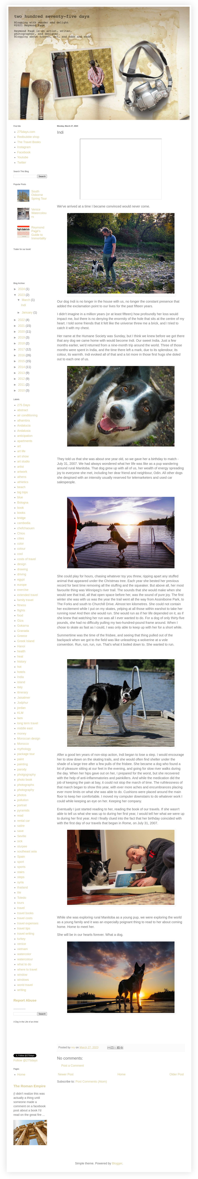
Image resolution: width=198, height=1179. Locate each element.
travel (21, 908)
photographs (25, 785)
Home (121, 1074)
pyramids (23, 810)
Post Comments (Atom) (91, 1081)
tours (20, 902)
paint (20, 759)
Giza (20, 620)
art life (21, 451)
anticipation (25, 435)
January (27, 312)
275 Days (23, 405)
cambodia (23, 523)
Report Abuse (24, 1000)
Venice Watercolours (38, 213)
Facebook (24, 152)
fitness (21, 605)
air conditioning (27, 415)
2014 (22, 367)
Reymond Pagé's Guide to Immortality (38, 233)
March (26, 300)
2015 (22, 361)
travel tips (23, 928)
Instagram (24, 147)
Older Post (176, 1074)
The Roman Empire (29, 1086)
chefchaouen (26, 528)
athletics (22, 482)
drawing (22, 569)
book (20, 507)
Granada (23, 631)
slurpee (22, 846)
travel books (25, 913)
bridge (21, 518)
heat (20, 656)
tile (19, 892)
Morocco (23, 743)
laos (20, 718)
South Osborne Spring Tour (39, 195)
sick (19, 841)
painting (22, 764)
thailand (22, 887)
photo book (24, 779)
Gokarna (23, 625)
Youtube (22, 157)
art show (23, 456)
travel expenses (27, 923)
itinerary (22, 692)
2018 (22, 343)
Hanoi (21, 646)
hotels (21, 672)
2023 (22, 295)
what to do (24, 964)
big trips (22, 492)
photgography (26, 774)
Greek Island (25, 641)
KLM (20, 713)
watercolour (25, 959)
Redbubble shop (28, 137)
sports (21, 867)
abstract (22, 410)
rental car (23, 820)
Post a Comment (72, 1065)
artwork (22, 471)
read (20, 815)
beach (21, 487)
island (21, 682)
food (20, 615)
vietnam (22, 949)
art (19, 446)
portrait (22, 805)
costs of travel (26, 559)
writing (21, 990)
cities (20, 538)
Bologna (22, 502)
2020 (22, 331)
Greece (22, 636)
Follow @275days (25, 1060)
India (20, 677)
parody (22, 769)
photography (25, 790)
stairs (20, 872)
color (20, 543)
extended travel (27, 595)
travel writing (25, 933)
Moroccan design (28, 738)
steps (20, 877)
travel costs (25, 918)
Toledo (21, 897)
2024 (22, 289)
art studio (23, 461)
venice (21, 944)
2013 (22, 373)
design (21, 564)
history (21, 661)
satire (21, 825)
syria (20, 882)
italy (20, 687)
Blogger (117, 1163)
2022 (22, 320)
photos (21, 795)
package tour (26, 754)
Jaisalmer (23, 697)
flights (21, 610)
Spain (21, 856)
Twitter (21, 162)
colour (21, 548)
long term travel (27, 723)
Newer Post (65, 1074)
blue (20, 497)
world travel (25, 985)
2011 (22, 384)
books (21, 512)
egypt (21, 579)
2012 (22, 378)
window (22, 974)
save (20, 831)
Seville (21, 836)
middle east (25, 728)
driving (21, 574)
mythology (24, 749)
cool (20, 554)
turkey (21, 938)
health (21, 651)
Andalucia (24, 425)
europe (22, 584)
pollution (23, 800)
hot (19, 666)
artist (20, 466)
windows (23, 979)
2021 (22, 325)
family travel (25, 600)
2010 (22, 390)
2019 (22, 337)
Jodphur (22, 702)
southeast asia (27, 851)
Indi (23, 305)
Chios (21, 533)
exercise (23, 589)
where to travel (27, 969)
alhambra (23, 420)
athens (21, 477)
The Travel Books (29, 142)
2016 (22, 355)
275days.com (26, 132)
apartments (24, 441)
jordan (21, 708)
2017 (22, 349)
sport (20, 861)
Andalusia (24, 430)
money (21, 733)
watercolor (24, 954)
